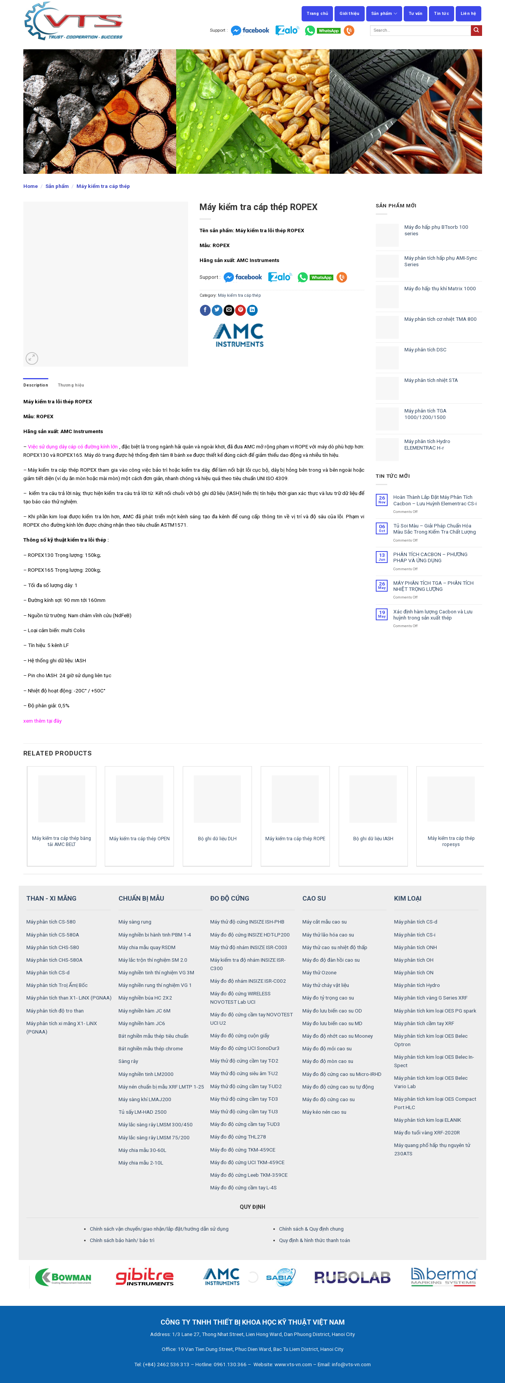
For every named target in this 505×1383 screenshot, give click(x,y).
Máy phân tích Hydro (417, 985)
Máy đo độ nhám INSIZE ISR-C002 (248, 981)
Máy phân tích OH (414, 960)
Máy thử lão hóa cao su (328, 935)
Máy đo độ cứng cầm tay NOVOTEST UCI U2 (251, 1018)
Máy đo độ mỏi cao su (327, 1048)
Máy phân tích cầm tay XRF (424, 1023)
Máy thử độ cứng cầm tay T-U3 (244, 1111)
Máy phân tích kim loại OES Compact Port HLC (435, 1103)
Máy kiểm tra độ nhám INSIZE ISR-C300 (248, 964)
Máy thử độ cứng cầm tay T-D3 (244, 1099)
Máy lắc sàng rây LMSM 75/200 (154, 1137)
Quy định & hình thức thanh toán (314, 1240)
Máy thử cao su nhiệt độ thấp (334, 947)
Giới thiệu (349, 13)
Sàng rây (128, 1061)
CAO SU (314, 898)
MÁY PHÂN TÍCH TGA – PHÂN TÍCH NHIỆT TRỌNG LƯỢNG (433, 586)
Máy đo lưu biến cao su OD (332, 1011)
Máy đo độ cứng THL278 (238, 1137)
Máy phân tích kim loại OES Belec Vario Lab (431, 1082)
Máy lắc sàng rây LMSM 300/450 (156, 1124)
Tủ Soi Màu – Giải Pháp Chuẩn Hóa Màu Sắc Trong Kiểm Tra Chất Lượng (434, 528)
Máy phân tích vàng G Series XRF (431, 998)
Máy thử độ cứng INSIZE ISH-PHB (247, 922)
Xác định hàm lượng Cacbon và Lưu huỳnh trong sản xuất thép (433, 614)
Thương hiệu (71, 385)
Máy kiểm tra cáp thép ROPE (295, 838)
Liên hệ (468, 13)
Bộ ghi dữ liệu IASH (373, 838)
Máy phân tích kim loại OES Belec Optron (431, 1040)
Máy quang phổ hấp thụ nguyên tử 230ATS (432, 1149)
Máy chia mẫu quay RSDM (147, 947)
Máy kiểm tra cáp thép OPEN (139, 838)
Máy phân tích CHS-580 (52, 947)
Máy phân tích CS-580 (51, 922)
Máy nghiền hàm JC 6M (144, 1011)
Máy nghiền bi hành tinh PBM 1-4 (155, 935)
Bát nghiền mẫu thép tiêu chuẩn (153, 1036)
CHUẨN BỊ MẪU (141, 898)
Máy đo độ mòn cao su (327, 1061)
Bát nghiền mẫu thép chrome (151, 1048)
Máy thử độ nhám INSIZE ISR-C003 (248, 947)
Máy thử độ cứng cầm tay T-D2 (244, 1061)
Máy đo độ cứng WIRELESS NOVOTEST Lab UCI (240, 997)
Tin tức (441, 13)
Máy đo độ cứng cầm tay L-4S (243, 1187)
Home (30, 186)
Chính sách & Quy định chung (311, 1229)
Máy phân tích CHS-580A (54, 960)
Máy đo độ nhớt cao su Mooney (337, 1036)
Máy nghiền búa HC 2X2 (145, 998)
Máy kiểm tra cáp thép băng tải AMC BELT (61, 841)
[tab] (35, 385)
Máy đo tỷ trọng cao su (328, 998)
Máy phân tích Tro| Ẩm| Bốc (57, 985)
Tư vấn (415, 13)
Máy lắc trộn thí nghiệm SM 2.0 (153, 960)
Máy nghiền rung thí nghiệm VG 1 (155, 985)
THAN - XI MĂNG (51, 898)
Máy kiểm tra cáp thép (103, 186)
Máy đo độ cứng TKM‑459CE (242, 1150)
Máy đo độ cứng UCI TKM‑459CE (247, 1162)
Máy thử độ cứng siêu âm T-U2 (244, 1073)
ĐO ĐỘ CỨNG (229, 898)
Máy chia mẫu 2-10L (141, 1163)
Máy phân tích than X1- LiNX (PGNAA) (69, 998)
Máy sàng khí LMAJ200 (145, 1099)
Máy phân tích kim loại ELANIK (427, 1120)
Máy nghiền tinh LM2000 (146, 1074)
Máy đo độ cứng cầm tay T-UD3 (245, 1124)
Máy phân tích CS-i (414, 935)
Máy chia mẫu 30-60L (142, 1150)
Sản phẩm (384, 13)
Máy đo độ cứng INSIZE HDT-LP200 (250, 935)
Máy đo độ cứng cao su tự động (338, 1087)
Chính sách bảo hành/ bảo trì (122, 1240)
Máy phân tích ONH (415, 947)
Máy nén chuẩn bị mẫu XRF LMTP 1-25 (161, 1087)
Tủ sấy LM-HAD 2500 (143, 1112)
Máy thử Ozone (319, 972)
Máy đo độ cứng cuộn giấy (239, 1035)
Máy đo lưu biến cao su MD (332, 1023)
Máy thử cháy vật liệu (325, 985)
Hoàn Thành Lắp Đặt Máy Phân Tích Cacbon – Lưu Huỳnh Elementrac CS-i (435, 500)
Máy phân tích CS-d (48, 972)
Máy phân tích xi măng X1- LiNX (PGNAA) (61, 1027)
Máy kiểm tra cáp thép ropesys (451, 841)
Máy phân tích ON (414, 972)
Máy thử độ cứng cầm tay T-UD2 (246, 1086)
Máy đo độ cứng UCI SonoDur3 (245, 1048)
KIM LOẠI (408, 898)
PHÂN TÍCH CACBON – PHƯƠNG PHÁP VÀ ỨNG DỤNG (430, 557)
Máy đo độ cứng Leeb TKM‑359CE (248, 1175)
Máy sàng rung (135, 922)
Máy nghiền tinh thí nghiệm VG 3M (156, 972)
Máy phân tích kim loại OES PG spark (435, 1011)
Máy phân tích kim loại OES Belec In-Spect (434, 1061)
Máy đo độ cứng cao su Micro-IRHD (342, 1074)
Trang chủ (317, 13)
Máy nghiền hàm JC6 (142, 1023)
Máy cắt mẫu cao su (324, 922)
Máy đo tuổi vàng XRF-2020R (427, 1132)
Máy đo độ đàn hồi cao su (331, 960)
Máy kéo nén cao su (324, 1112)
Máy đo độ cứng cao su (328, 1099)
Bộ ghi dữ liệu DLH (217, 838)
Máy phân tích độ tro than (55, 1011)
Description (35, 385)
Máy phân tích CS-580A (52, 935)
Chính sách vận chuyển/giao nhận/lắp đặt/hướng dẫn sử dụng (159, 1229)
